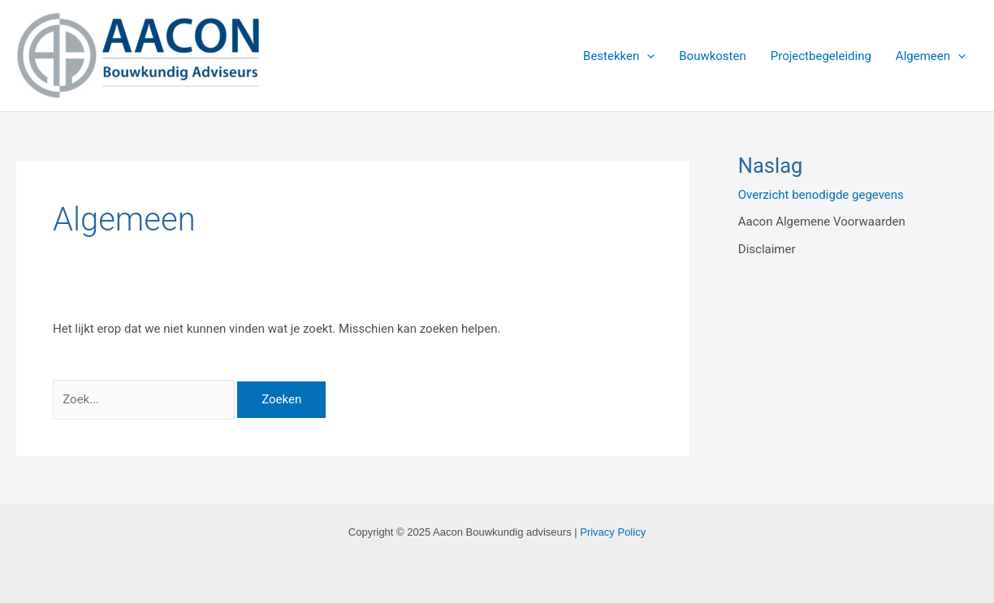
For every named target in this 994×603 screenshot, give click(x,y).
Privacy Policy (613, 532)
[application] (647, 56)
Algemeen (931, 56)
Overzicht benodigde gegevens (821, 194)
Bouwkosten (712, 56)
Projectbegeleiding (821, 56)
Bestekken (619, 56)
